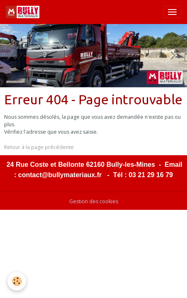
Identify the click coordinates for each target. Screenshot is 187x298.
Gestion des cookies (93, 201)
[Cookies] (16, 281)
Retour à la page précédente (39, 147)
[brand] (24, 12)
